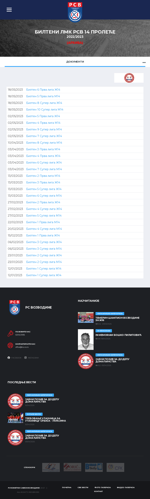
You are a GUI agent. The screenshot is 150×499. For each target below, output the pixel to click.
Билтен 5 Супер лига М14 (44, 215)
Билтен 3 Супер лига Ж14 (44, 242)
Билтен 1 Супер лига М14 (43, 268)
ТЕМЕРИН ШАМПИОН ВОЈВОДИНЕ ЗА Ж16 (117, 319)
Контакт (98, 491)
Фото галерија (103, 487)
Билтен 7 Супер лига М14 (44, 169)
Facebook (14, 358)
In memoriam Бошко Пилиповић (118, 335)
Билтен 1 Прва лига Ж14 (43, 235)
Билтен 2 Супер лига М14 (44, 262)
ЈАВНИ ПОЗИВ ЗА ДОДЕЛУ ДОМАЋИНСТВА (112, 360)
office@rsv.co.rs (22, 347)
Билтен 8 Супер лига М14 (44, 142)
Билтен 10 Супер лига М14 (44, 109)
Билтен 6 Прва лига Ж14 (43, 89)
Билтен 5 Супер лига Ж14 (44, 189)
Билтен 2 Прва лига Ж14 (43, 202)
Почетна (66, 487)
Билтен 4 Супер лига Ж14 (44, 209)
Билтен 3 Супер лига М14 (44, 248)
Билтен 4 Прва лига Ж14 (43, 156)
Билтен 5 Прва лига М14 (43, 96)
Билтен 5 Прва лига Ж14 (43, 116)
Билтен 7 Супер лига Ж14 (44, 136)
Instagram (31, 358)
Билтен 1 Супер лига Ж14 (43, 275)
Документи (75, 61)
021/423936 (20, 335)
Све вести (83, 487)
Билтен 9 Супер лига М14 (44, 129)
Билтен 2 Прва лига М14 (43, 176)
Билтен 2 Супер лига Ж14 (44, 255)
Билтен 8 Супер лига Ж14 (44, 103)
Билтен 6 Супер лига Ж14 (44, 162)
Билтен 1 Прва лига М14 (43, 222)
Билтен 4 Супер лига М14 (44, 229)
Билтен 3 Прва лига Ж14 (43, 182)
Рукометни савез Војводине (24, 488)
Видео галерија (126, 487)
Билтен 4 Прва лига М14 (43, 123)
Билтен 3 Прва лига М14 (43, 149)
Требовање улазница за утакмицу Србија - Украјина (45, 419)
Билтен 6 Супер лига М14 (44, 195)
